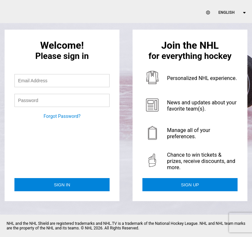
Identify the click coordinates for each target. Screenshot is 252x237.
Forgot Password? (62, 116)
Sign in (62, 184)
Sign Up (190, 184)
